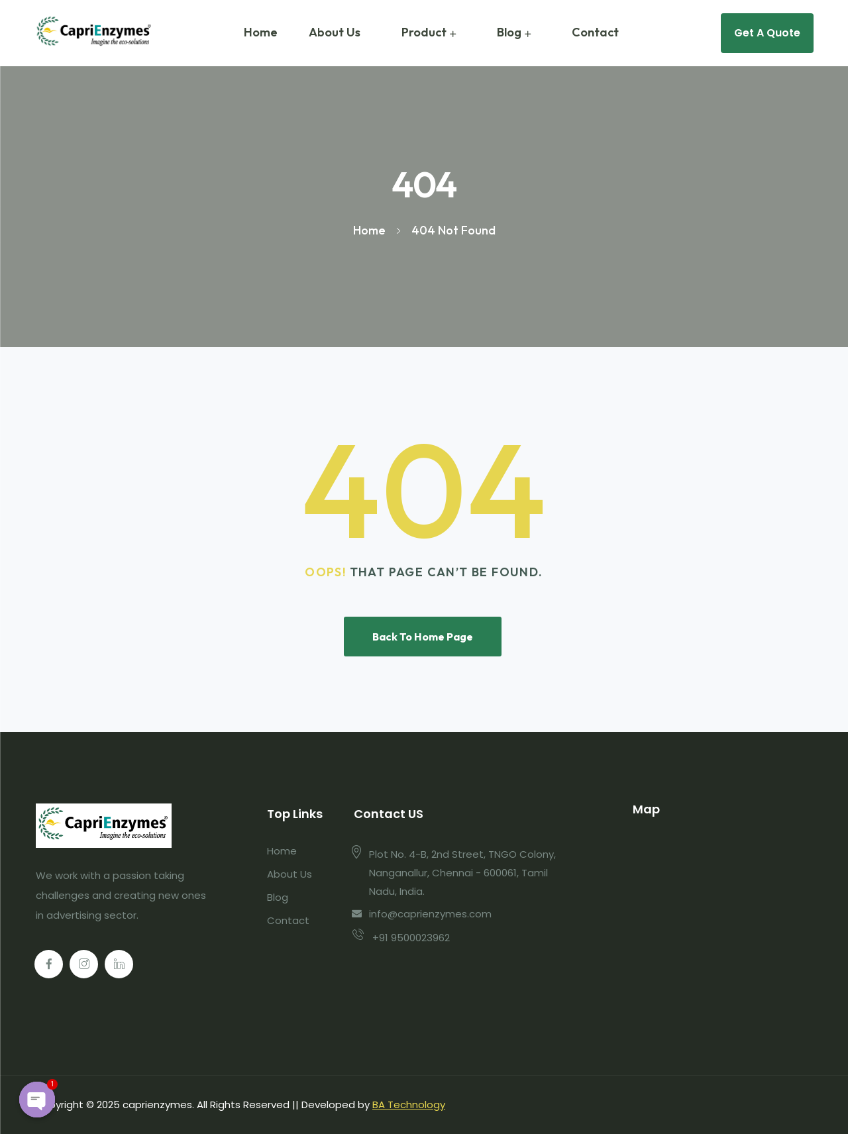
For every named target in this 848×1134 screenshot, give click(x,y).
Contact (595, 32)
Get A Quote (767, 32)
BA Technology (408, 1104)
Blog (509, 32)
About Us (334, 32)
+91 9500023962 (411, 938)
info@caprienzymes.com (430, 914)
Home (261, 32)
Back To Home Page (422, 636)
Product (424, 32)
